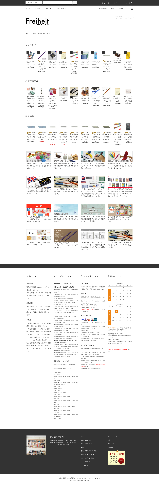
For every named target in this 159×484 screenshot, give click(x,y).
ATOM (86, 465)
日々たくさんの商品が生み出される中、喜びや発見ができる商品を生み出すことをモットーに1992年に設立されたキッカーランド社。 (120, 189)
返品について (85, 447)
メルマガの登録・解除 (87, 458)
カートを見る (112, 443)
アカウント (104, 3)
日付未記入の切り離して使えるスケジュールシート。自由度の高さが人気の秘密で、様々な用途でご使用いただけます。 (93, 242)
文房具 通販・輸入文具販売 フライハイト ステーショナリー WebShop (79, 478)
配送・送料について (87, 443)
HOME (28, 8)
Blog (111, 8)
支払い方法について (87, 440)
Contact (119, 8)
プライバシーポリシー (87, 454)
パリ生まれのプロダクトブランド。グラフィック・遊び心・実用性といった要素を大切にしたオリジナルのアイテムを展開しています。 (93, 189)
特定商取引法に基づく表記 (89, 451)
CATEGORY (36, 8)
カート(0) (127, 3)
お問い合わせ (112, 447)
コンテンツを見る (59, 8)
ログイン (116, 3)
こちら (45, 287)
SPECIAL (47, 8)
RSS (82, 465)
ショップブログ (85, 462)
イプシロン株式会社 (86, 326)
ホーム (83, 436)
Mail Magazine (101, 8)
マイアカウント (112, 436)
